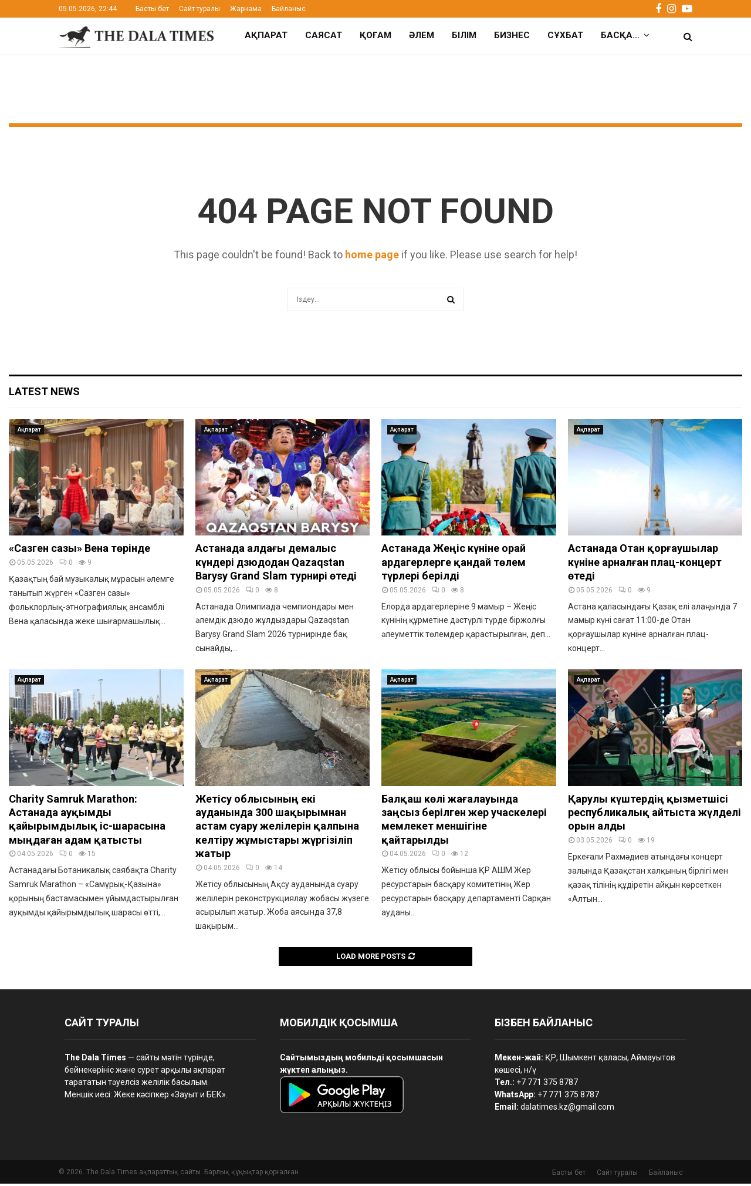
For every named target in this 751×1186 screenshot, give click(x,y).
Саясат (323, 35)
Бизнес (512, 35)
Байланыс (289, 9)
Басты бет (152, 9)
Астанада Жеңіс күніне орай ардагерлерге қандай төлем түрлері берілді (453, 564)
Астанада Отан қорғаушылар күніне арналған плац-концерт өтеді (645, 564)
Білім (464, 35)
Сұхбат (565, 35)
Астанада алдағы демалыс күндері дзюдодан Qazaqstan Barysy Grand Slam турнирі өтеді (276, 564)
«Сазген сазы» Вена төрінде (79, 550)
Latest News (44, 394)
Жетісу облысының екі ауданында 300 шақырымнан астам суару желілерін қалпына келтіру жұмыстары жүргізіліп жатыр (277, 828)
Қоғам (375, 35)
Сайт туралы (199, 9)
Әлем (421, 35)
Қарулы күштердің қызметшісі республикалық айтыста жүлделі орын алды (654, 815)
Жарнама (246, 9)
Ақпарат (266, 35)
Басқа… (620, 35)
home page (372, 257)
